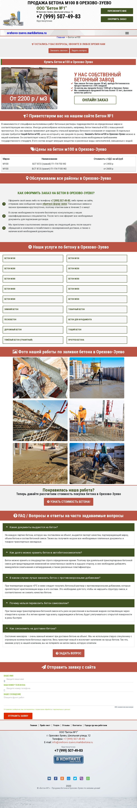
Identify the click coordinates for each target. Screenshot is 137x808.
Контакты (77, 724)
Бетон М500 (9, 299)
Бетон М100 (9, 258)
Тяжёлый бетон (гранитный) (18, 340)
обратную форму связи (54, 203)
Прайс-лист (45, 724)
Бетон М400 (9, 289)
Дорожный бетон (13, 329)
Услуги (56, 724)
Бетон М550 (73, 299)
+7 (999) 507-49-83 (59, 16)
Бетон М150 (73, 258)
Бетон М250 (73, 268)
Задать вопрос (79, 50)
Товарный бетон (76, 309)
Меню (127, 31)
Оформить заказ (117, 19)
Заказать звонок (59, 50)
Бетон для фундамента (80, 319)
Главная (33, 724)
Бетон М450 (73, 289)
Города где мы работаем (96, 724)
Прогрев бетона (76, 340)
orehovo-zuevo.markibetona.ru (27, 33)
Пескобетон (10, 319)
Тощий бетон (74, 329)
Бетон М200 (9, 268)
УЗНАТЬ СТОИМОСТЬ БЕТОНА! (68, 501)
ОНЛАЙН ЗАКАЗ (95, 100)
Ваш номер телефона (14, 684)
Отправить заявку (18, 714)
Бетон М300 (9, 279)
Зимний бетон (11, 309)
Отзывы (66, 724)
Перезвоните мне (117, 11)
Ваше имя (8, 675)
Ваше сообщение (12, 693)
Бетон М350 (73, 279)
